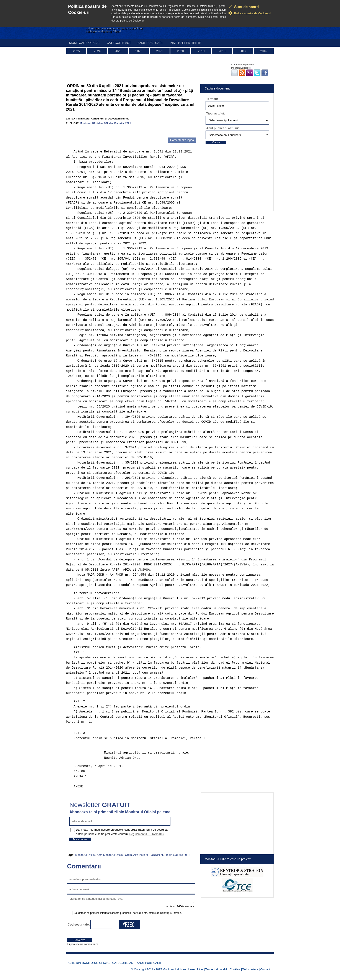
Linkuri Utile (195, 969)
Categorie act (119, 43)
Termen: (212, 99)
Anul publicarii (150, 43)
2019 (201, 51)
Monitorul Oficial (85, 854)
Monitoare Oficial (84, 43)
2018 (222, 51)
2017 (242, 51)
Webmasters (250, 969)
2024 (97, 51)
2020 (180, 51)
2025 (76, 51)
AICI (207, 16)
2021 (159, 51)
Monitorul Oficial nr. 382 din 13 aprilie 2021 (105, 123)
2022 (138, 51)
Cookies (235, 969)
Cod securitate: (79, 924)
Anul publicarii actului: (222, 128)
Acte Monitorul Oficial (110, 854)
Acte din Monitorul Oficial (89, 962)
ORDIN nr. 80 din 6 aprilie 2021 (170, 854)
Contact (265, 969)
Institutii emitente (185, 43)
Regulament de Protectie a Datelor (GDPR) (192, 6)
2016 (263, 51)
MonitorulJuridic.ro (174, 969)
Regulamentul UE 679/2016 (146, 834)
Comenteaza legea (182, 140)
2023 (117, 51)
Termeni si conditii (216, 969)
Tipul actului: (215, 113)
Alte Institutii (140, 854)
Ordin (128, 854)
